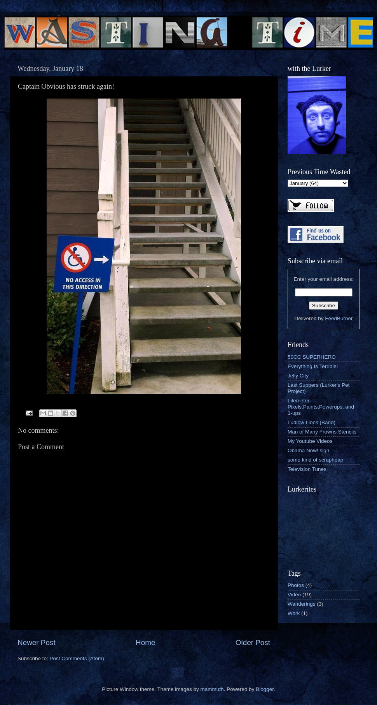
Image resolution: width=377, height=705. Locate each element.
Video (294, 594)
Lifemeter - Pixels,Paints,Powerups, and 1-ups (321, 407)
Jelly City (298, 376)
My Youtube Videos (310, 441)
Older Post (253, 642)
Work (294, 613)
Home (145, 642)
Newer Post (36, 642)
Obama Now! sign (308, 450)
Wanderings (302, 604)
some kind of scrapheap (315, 460)
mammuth (212, 689)
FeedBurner (339, 318)
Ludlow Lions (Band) (311, 422)
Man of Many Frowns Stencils (322, 432)
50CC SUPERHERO (312, 357)
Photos (296, 585)
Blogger (265, 689)
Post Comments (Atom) (77, 658)
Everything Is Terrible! (313, 366)
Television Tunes (307, 469)
